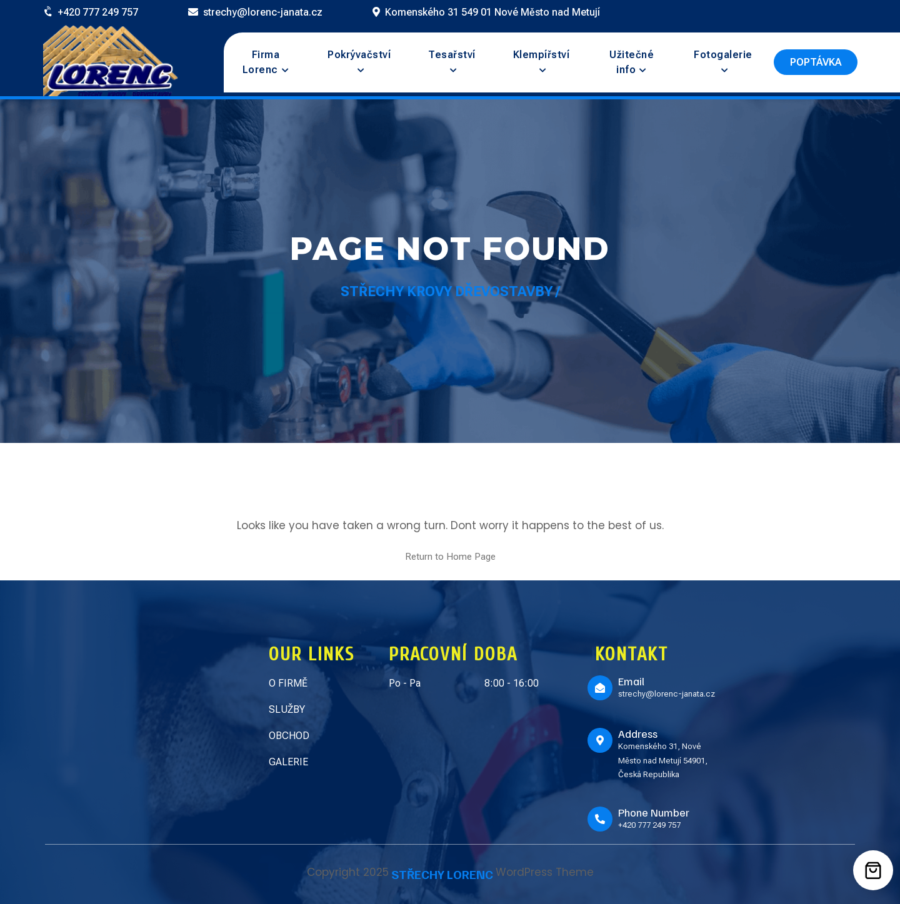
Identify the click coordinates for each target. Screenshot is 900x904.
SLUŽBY (287, 709)
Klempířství (541, 55)
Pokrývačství (359, 55)
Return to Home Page (450, 556)
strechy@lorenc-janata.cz (262, 12)
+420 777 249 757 (98, 12)
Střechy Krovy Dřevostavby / (450, 291)
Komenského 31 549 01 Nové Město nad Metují (492, 12)
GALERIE (288, 762)
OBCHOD (289, 736)
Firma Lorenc (261, 62)
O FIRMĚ (288, 683)
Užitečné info (631, 62)
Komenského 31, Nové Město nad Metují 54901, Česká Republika (663, 760)
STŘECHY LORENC (442, 874)
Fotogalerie (723, 55)
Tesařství (452, 55)
